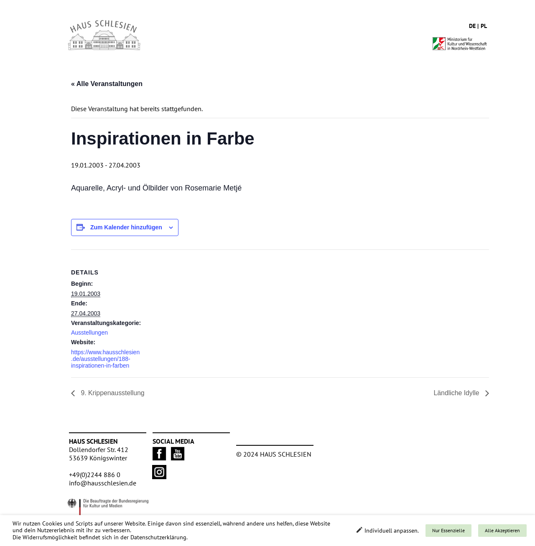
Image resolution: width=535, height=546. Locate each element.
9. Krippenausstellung (112, 392)
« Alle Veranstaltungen (107, 83)
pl (484, 26)
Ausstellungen (89, 332)
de (472, 26)
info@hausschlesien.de (102, 483)
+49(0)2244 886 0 (94, 474)
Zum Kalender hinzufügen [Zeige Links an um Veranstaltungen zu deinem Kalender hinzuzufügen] (126, 227)
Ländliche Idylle (457, 392)
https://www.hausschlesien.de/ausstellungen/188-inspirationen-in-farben (105, 359)
